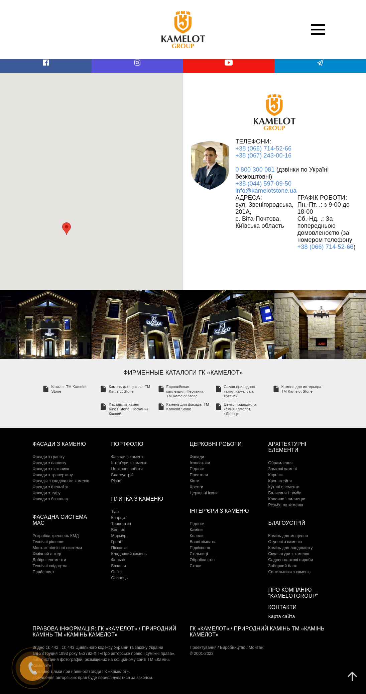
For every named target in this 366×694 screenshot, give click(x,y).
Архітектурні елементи (287, 447)
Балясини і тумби (284, 493)
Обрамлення (280, 463)
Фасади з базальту (50, 499)
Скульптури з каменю (289, 554)
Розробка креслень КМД (56, 535)
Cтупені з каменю (285, 541)
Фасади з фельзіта (51, 487)
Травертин (121, 523)
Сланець (119, 578)
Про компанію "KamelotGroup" (293, 593)
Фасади (197, 457)
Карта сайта (281, 616)
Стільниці (199, 554)
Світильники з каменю (289, 572)
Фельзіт (118, 560)
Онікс (116, 572)
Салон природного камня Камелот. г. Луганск (240, 391)
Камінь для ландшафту (290, 548)
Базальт (119, 566)
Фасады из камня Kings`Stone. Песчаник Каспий (128, 409)
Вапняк (118, 529)
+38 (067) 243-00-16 (263, 155)
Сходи (196, 566)
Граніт (117, 541)
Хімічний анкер (47, 554)
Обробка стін (202, 560)
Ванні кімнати (203, 541)
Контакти (282, 607)
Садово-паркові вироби (290, 560)
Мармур (118, 535)
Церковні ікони (204, 493)
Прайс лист (43, 572)
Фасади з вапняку (50, 463)
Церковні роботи (127, 469)
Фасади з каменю (59, 444)
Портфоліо (127, 444)
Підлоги (197, 469)
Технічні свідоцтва (50, 566)
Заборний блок (282, 566)
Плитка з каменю (137, 499)
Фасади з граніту (49, 457)
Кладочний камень (129, 554)
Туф (115, 511)
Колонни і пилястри (287, 499)
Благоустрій (122, 475)
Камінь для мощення (288, 535)
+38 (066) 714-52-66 (263, 148)
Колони (197, 535)
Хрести (197, 487)
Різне (116, 481)
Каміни (196, 529)
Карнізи (275, 475)
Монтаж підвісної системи (57, 548)
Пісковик (119, 548)
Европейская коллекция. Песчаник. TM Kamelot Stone (185, 391)
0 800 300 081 (254, 169)
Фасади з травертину (53, 475)
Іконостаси (200, 463)
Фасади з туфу (47, 493)
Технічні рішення (49, 541)
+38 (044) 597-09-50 (263, 183)
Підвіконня (200, 548)
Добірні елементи (49, 560)
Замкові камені (282, 469)
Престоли (199, 475)
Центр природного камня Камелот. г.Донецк (240, 409)
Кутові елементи (284, 487)
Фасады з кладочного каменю (61, 481)
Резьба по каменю (285, 505)
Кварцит (119, 517)
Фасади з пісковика (51, 469)
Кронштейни (280, 481)
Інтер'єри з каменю (129, 463)
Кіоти (195, 481)
